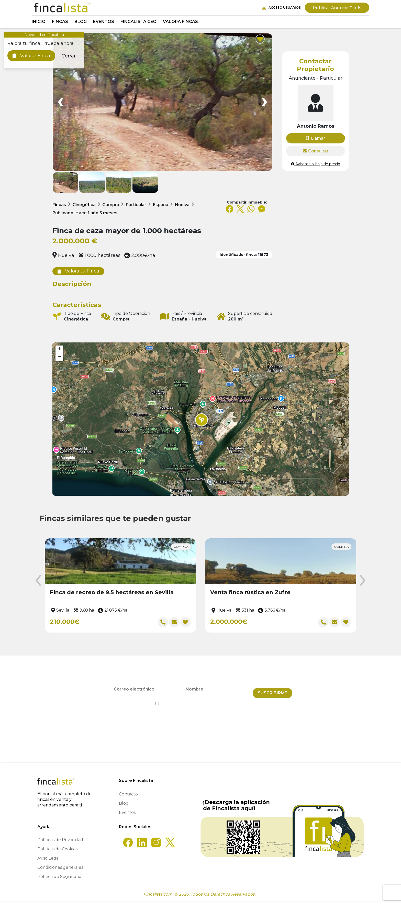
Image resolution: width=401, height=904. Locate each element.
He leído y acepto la (200, 702)
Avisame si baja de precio (315, 164)
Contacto (128, 797)
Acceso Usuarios (281, 8)
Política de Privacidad (224, 702)
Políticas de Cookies (57, 852)
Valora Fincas (180, 21)
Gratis (337, 7)
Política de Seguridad (59, 879)
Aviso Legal (48, 861)
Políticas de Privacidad (60, 842)
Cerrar (69, 56)
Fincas (60, 21)
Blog (80, 21)
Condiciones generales (60, 870)
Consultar (315, 151)
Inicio (39, 21)
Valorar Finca (31, 55)
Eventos (103, 21)
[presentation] (38, 581)
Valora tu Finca (78, 271)
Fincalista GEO (138, 21)
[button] (201, 419)
